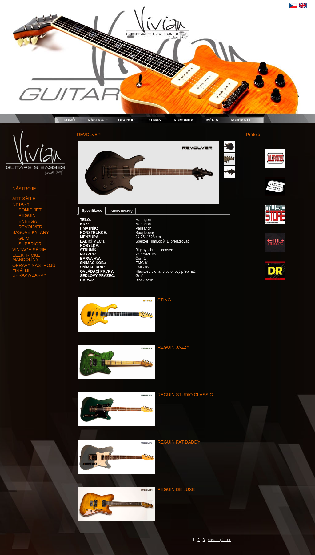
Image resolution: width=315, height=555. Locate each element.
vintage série (29, 249)
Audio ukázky (121, 211)
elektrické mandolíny (26, 257)
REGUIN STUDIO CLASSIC (185, 394)
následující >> (219, 540)
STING (164, 299)
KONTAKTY (241, 120)
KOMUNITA (183, 120)
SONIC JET (30, 209)
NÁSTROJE (98, 120)
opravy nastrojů (33, 265)
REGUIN (27, 215)
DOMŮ (69, 120)
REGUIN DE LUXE (176, 489)
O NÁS (155, 120)
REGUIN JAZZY (173, 347)
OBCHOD (126, 120)
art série (23, 198)
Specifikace (92, 210)
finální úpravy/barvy (29, 273)
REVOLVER (30, 226)
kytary (21, 204)
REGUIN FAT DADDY (179, 442)
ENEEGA (27, 221)
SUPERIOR (30, 243)
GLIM (23, 238)
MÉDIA (212, 120)
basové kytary (30, 232)
